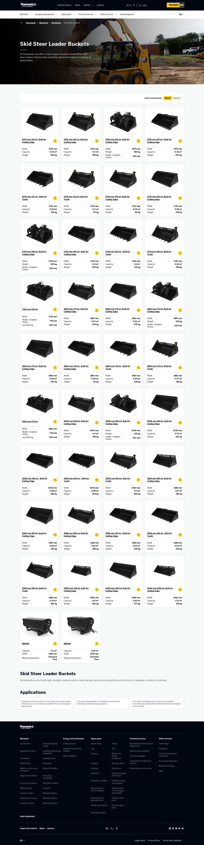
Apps (161, 771)
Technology (164, 743)
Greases (94, 753)
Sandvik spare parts (118, 799)
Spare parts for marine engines (97, 789)
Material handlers (50, 768)
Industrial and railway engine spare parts (118, 790)
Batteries (95, 773)
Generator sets (69, 743)
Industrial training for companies (168, 754)
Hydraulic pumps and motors (119, 774)
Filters (114, 743)
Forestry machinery (28, 783)
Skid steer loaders (50, 783)
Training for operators (168, 761)
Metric (168, 98)
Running (94, 768)
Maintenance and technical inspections (141, 744)
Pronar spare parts (99, 805)
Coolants (95, 763)
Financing (163, 748)
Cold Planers (25, 763)
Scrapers (47, 788)
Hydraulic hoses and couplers (118, 782)
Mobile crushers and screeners (28, 769)
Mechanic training (166, 766)
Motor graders (26, 788)
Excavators (25, 758)
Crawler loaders (27, 793)
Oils (113, 748)
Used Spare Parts (98, 812)
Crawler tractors (27, 803)
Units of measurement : (153, 98)
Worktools (47, 763)
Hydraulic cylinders (99, 781)
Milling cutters (118, 763)
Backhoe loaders (50, 798)
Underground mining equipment (52, 752)
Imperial (176, 98)
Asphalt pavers (49, 758)
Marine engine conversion (141, 768)
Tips (93, 748)
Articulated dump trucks (50, 744)
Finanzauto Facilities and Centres (140, 762)
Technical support (137, 756)
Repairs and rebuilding (139, 751)
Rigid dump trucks (28, 751)
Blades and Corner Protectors (116, 756)
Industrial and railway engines (72, 749)
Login (144, 5)
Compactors (25, 743)
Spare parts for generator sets (97, 799)
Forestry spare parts (118, 806)
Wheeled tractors (50, 803)
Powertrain (116, 768)
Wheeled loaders (50, 793)
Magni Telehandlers (28, 776)
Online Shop (96, 743)
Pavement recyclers (28, 798)
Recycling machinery (47, 777)
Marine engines (69, 756)
